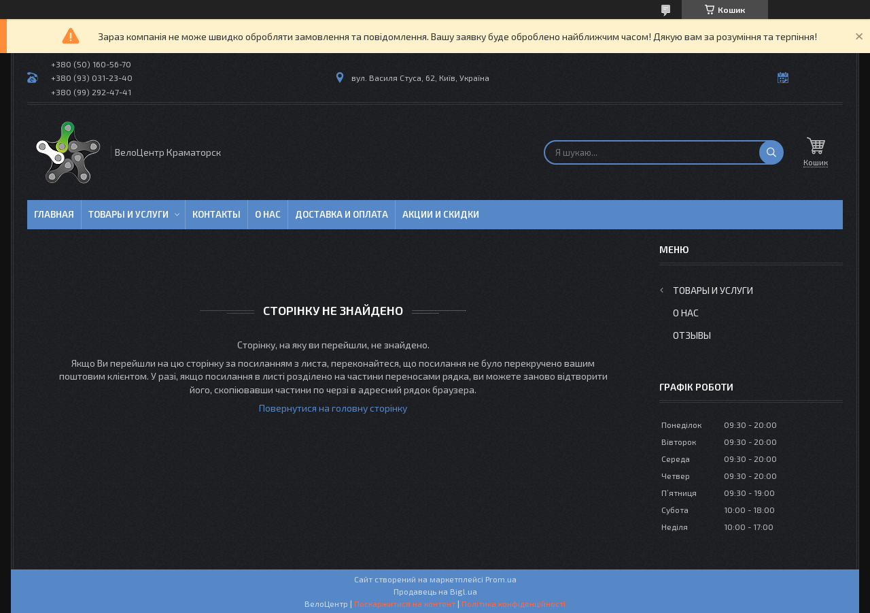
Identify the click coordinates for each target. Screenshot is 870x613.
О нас (268, 214)
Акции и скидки (440, 214)
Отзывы (692, 335)
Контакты (216, 214)
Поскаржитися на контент (404, 603)
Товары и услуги (128, 214)
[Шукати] (771, 152)
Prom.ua (501, 579)
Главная (54, 214)
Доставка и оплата (341, 214)
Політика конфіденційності (514, 603)
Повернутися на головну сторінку (333, 408)
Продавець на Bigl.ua (435, 591)
